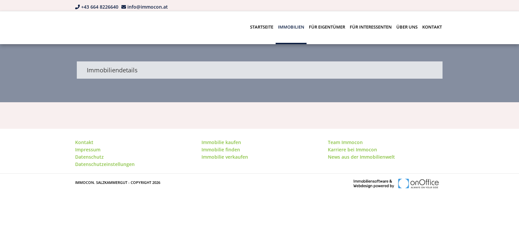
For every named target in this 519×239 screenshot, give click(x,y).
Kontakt (432, 27)
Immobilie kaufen (221, 142)
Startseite (261, 27)
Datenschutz (89, 157)
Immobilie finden (220, 149)
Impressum (87, 149)
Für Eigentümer (327, 27)
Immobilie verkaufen (224, 157)
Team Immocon (345, 142)
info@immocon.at (147, 7)
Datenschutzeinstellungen (105, 164)
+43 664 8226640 (99, 7)
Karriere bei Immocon (352, 149)
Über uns (407, 27)
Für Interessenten (371, 27)
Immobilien (291, 27)
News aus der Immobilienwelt (361, 157)
